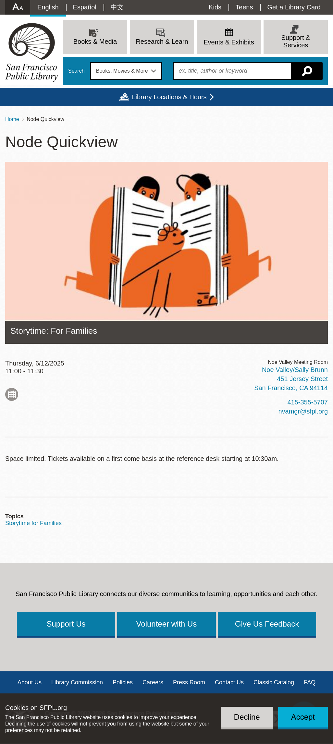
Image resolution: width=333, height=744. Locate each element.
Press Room (189, 682)
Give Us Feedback (267, 623)
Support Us (65, 623)
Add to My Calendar (11, 394)
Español (84, 7)
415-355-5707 (307, 402)
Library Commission (77, 682)
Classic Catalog (273, 682)
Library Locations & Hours (169, 97)
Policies (123, 682)
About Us (30, 682)
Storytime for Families (33, 523)
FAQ (309, 682)
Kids (215, 7)
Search (76, 71)
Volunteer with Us (166, 623)
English (48, 7)
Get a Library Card (294, 7)
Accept (303, 717)
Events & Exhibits (229, 42)
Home (12, 119)
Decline (247, 717)
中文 (117, 7)
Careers (152, 682)
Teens (244, 7)
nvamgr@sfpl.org (303, 411)
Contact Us (229, 682)
